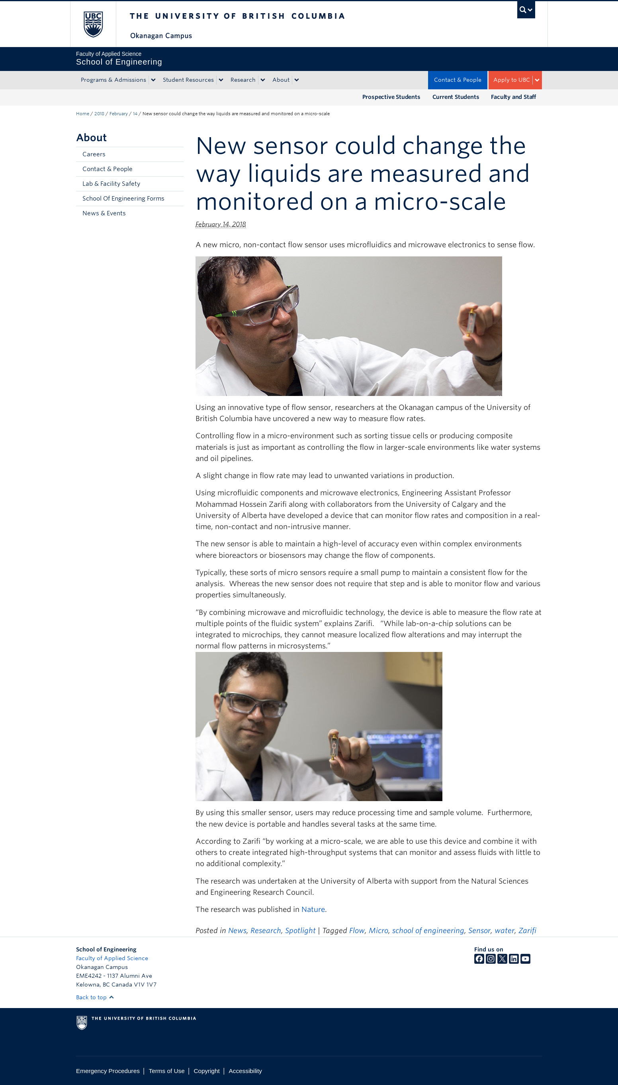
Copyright (206, 1070)
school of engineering (428, 930)
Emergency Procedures (108, 1070)
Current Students (455, 97)
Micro (378, 930)
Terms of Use (167, 1070)
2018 (99, 113)
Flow (357, 930)
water (504, 930)
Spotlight (300, 930)
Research (243, 80)
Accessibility (245, 1070)
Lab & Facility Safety (111, 183)
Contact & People (457, 80)
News (237, 930)
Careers (94, 154)
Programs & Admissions (113, 80)
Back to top (95, 997)
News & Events (104, 213)
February (119, 113)
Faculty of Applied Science (112, 958)
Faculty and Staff (513, 97)
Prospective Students (391, 97)
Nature (313, 909)
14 (135, 113)
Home (82, 113)
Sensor (479, 930)
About (280, 80)
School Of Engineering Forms (123, 198)
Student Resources (188, 80)
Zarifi (527, 930)
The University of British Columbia (93, 24)
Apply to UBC (511, 80)
